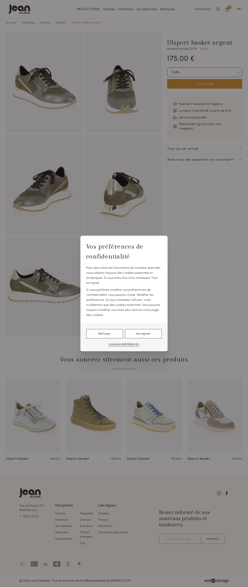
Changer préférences (124, 344)
